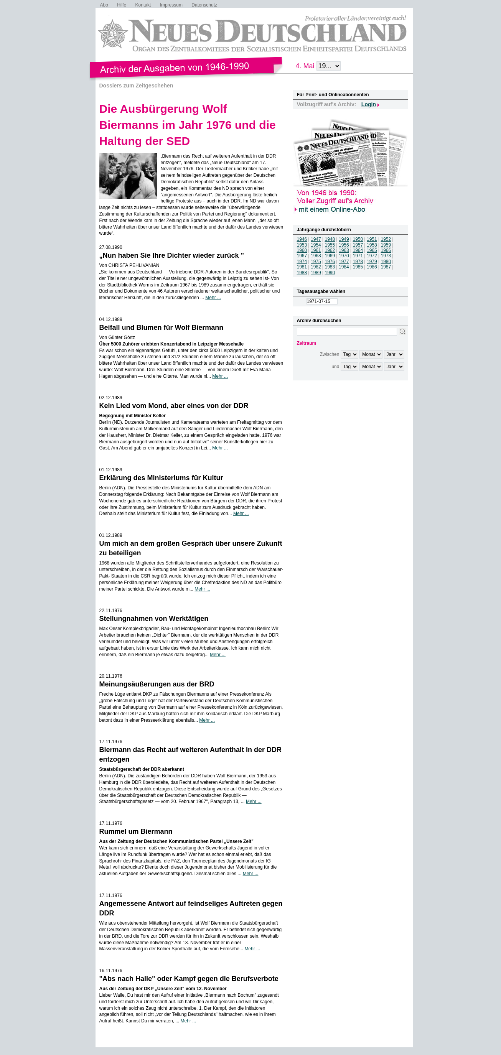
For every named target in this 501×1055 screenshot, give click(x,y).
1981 (302, 267)
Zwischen (329, 354)
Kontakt (143, 5)
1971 (358, 255)
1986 (372, 267)
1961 (316, 250)
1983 (330, 267)
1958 (372, 245)
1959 (386, 245)
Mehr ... (213, 297)
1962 (330, 250)
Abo (104, 5)
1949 (344, 239)
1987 (386, 267)
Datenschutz (204, 5)
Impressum (171, 5)
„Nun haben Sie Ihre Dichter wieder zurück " (171, 255)
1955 (330, 245)
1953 (302, 245)
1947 (316, 239)
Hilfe (121, 5)
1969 (330, 255)
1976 (330, 261)
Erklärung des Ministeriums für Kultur (161, 478)
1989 (316, 272)
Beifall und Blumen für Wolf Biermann (161, 327)
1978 (358, 261)
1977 (344, 261)
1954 (316, 245)
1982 (316, 267)
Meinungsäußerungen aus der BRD (156, 684)
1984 (344, 267)
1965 (372, 250)
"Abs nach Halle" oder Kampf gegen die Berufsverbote (189, 979)
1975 (316, 261)
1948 (330, 239)
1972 (372, 255)
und (335, 366)
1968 (316, 255)
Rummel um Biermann (136, 831)
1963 (344, 250)
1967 (302, 255)
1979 (372, 261)
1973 (386, 255)
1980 (386, 261)
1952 (386, 239)
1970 (344, 255)
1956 (344, 245)
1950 (358, 239)
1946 (302, 239)
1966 (386, 250)
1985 (358, 267)
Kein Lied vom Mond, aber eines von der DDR (174, 406)
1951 (372, 239)
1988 (302, 272)
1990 (330, 272)
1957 (358, 245)
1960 (302, 250)
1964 (358, 250)
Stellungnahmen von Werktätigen (154, 618)
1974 (302, 261)
